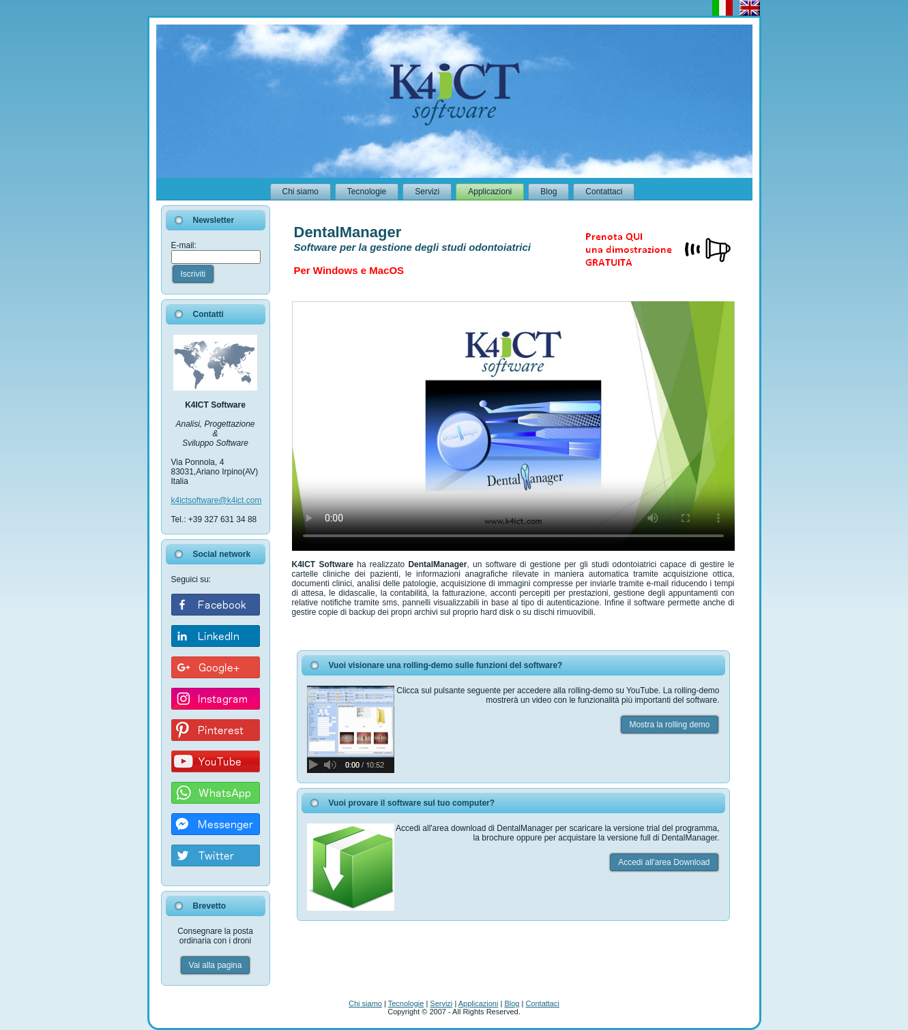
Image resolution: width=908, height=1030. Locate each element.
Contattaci (542, 1003)
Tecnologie (406, 1003)
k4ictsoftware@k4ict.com (216, 500)
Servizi (441, 1003)
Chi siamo (365, 1003)
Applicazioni (478, 1003)
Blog (511, 1003)
